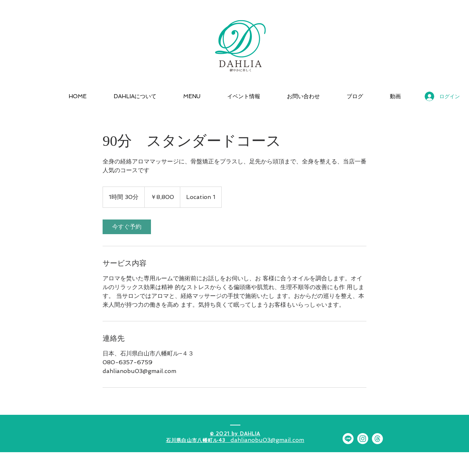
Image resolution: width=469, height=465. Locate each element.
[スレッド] (377, 438)
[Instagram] (362, 438)
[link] (127, 226)
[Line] (348, 438)
